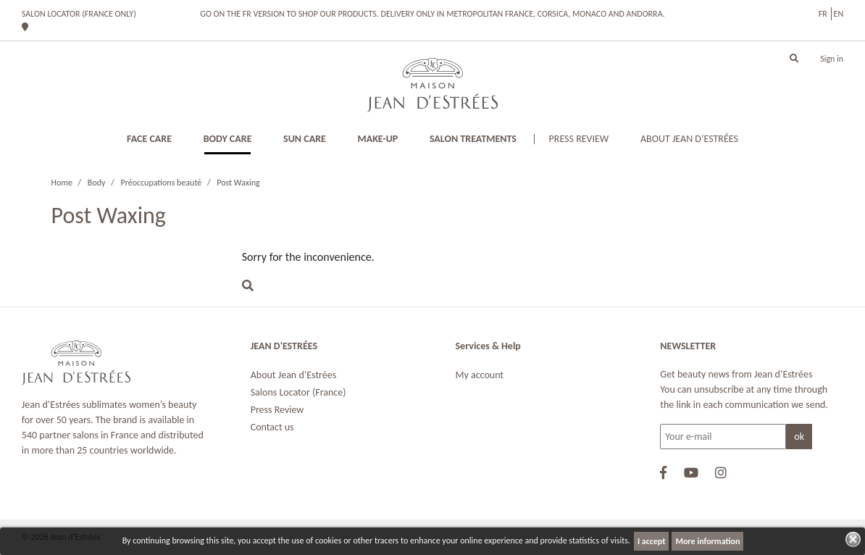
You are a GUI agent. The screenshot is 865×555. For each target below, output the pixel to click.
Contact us (272, 427)
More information (707, 541)
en (839, 14)
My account (480, 375)
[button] (794, 59)
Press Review (277, 410)
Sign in (831, 59)
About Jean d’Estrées (294, 375)
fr (823, 14)
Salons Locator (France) (298, 392)
